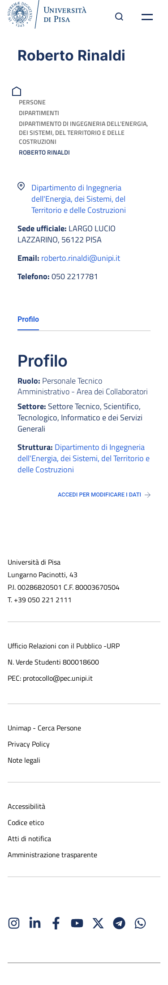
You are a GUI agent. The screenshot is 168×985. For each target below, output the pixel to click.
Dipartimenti (39, 112)
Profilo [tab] (28, 319)
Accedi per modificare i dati (104, 494)
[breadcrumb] (17, 90)
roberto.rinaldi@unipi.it (80, 258)
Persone (32, 102)
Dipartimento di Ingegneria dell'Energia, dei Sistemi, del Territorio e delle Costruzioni (83, 132)
